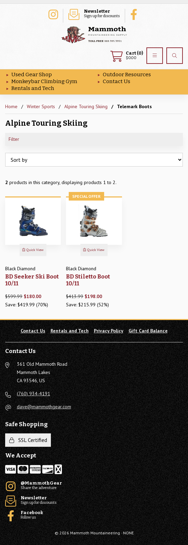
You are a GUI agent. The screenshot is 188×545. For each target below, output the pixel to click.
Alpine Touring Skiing (86, 106)
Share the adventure (53, 14)
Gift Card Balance (148, 331)
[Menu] (154, 55)
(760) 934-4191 (33, 393)
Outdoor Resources (127, 74)
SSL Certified (28, 439)
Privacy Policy (108, 331)
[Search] (174, 55)
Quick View (33, 249)
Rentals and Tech (32, 88)
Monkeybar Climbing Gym (44, 81)
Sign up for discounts (94, 14)
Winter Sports (41, 106)
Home (11, 106)
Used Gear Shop (31, 74)
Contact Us (116, 81)
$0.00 (126, 55)
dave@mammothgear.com (44, 407)
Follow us (135, 14)
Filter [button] (14, 139)
